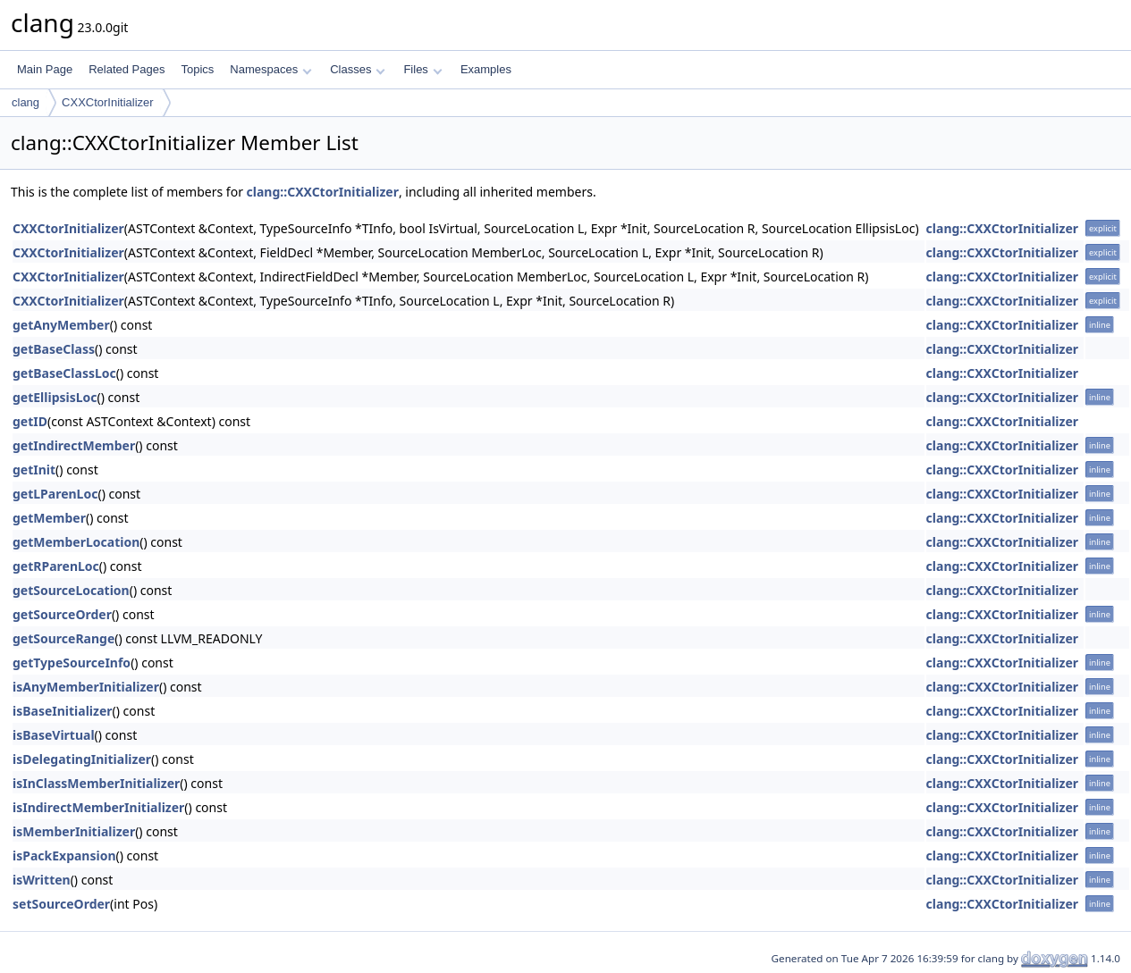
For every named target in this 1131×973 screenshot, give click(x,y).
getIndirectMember (74, 445)
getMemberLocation (76, 541)
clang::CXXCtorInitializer (323, 191)
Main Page (44, 69)
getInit (34, 469)
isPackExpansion (64, 855)
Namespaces (270, 69)
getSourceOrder (62, 614)
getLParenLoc (55, 493)
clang (25, 102)
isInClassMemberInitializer (96, 783)
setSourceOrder (61, 903)
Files (422, 69)
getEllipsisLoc (55, 397)
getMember (49, 517)
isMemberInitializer (74, 831)
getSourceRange (63, 638)
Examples (485, 69)
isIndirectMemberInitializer (98, 807)
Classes (357, 69)
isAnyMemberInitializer (86, 686)
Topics (197, 69)
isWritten (42, 879)
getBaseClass (54, 348)
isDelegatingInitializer (82, 759)
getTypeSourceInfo (72, 662)
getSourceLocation (71, 590)
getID (30, 421)
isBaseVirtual (54, 734)
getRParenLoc (56, 566)
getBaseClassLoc (64, 373)
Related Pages (127, 69)
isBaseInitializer (63, 710)
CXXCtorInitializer (108, 102)
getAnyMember (61, 324)
